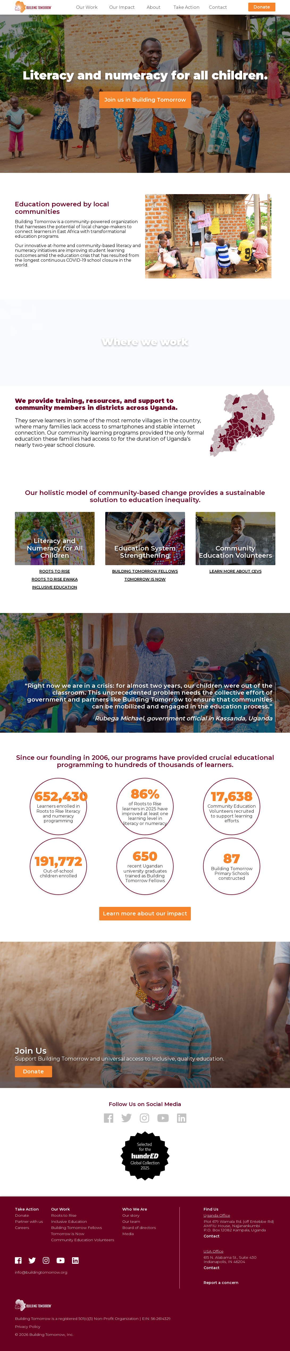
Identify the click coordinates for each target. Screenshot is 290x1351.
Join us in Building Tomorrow (145, 100)
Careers (22, 1227)
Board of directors (139, 1227)
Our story (130, 1215)
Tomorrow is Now (145, 579)
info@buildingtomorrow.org (41, 1272)
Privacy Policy (27, 1326)
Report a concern (221, 1282)
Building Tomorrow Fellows (145, 571)
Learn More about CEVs (235, 571)
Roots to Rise (54, 571)
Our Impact (122, 7)
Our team (131, 1221)
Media (128, 1233)
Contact (218, 7)
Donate (262, 7)
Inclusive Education (54, 586)
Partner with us (29, 1221)
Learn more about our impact (145, 913)
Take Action (187, 7)
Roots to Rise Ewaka (55, 579)
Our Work (87, 7)
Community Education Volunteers (82, 1239)
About (154, 7)
